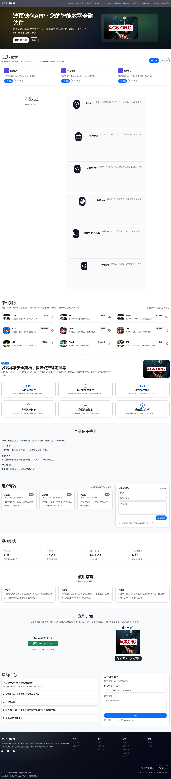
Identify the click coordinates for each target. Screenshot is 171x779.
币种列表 (98, 3)
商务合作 (126, 749)
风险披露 (150, 746)
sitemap (166, 768)
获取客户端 (21, 40)
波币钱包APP (8, 3)
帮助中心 (165, 3)
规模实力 (136, 3)
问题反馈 (101, 746)
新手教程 (117, 3)
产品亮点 (89, 3)
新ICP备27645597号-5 (161, 765)
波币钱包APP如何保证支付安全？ (19, 682)
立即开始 (155, 3)
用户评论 (127, 3)
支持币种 (76, 742)
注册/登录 (79, 3)
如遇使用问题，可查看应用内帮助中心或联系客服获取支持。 (31, 710)
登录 (164, 60)
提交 (135, 715)
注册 (154, 60)
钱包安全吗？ (11, 702)
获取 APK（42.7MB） (43, 643)
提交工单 (101, 749)
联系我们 (126, 742)
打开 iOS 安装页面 (128, 658)
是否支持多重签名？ (14, 718)
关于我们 (126, 756)
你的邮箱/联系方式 (112, 685)
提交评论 (161, 517)
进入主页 (69, 3)
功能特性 (76, 746)
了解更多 (18, 81)
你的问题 (108, 696)
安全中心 (126, 753)
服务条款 (150, 742)
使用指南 (146, 3)
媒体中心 (126, 746)
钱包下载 (76, 749)
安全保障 (108, 3)
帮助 (34, 40)
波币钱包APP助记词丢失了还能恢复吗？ (22, 694)
